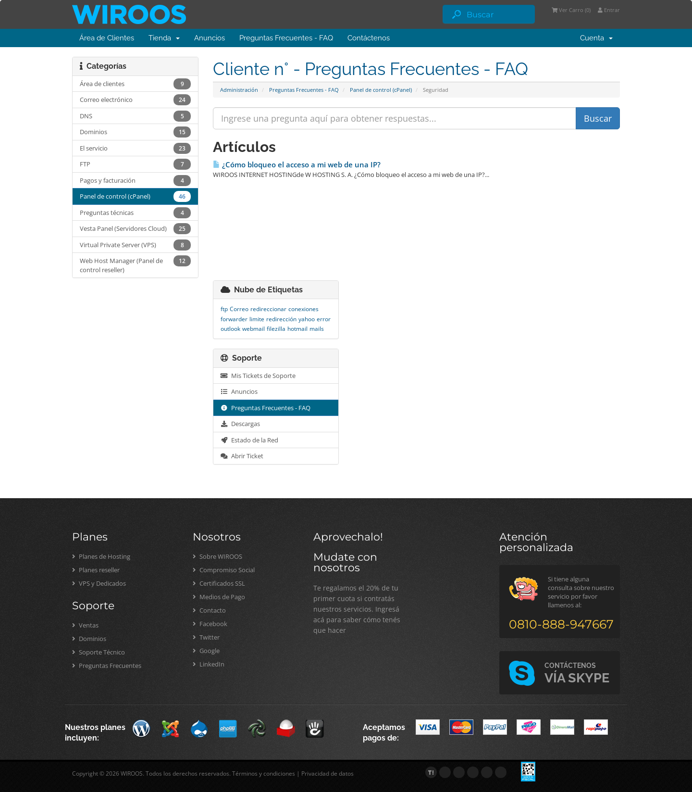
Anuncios (209, 38)
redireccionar (268, 309)
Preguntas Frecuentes (106, 665)
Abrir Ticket (242, 456)
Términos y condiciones (263, 773)
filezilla (276, 329)
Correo (239, 309)
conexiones (303, 309)
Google (206, 650)
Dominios (89, 638)
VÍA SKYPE (576, 673)
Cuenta (596, 38)
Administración (239, 89)
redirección (281, 319)
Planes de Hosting (101, 556)
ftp (224, 309)
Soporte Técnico (98, 652)
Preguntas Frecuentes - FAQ (286, 38)
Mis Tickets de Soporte (258, 375)
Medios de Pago (219, 596)
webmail (253, 329)
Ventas (85, 625)
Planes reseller (96, 570)
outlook (230, 329)
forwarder (234, 319)
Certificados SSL (219, 583)
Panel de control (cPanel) (381, 89)
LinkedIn (208, 664)
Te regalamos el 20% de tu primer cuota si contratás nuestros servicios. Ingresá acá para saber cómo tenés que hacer (356, 609)
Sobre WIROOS (217, 556)
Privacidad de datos (327, 773)
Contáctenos (368, 38)
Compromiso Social (224, 570)
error (324, 319)
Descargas (240, 423)
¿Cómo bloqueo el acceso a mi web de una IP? (297, 165)
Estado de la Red (249, 440)
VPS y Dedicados (99, 583)
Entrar (609, 9)
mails (316, 329)
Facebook (210, 623)
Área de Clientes (106, 38)
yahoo (306, 319)
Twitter (206, 637)
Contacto (209, 610)
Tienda (164, 38)
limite (256, 319)
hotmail (297, 329)
